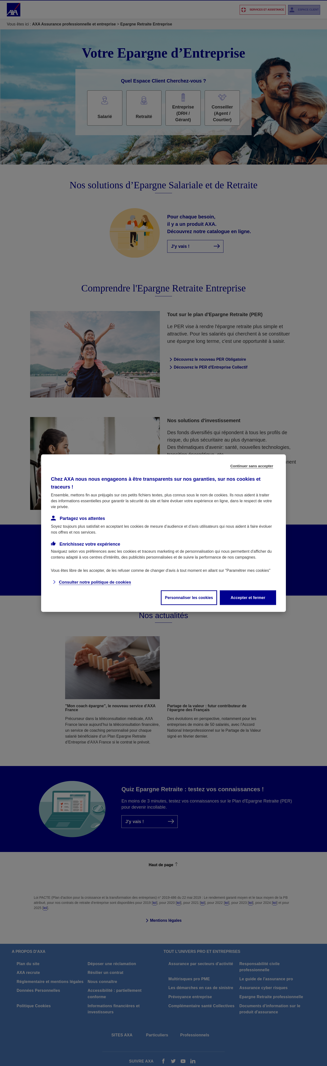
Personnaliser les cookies (189, 597)
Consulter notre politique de (95, 582)
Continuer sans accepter (251, 466)
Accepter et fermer (248, 597)
